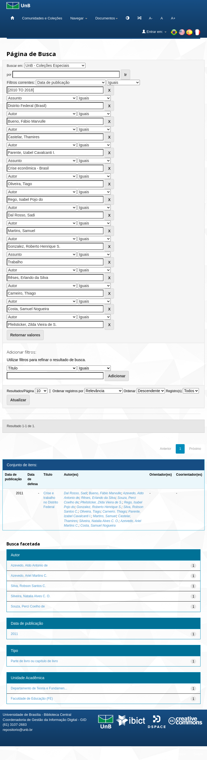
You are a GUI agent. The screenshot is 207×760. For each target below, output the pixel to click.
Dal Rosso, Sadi (75, 493)
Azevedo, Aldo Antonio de (29, 565)
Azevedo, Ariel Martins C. (29, 576)
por (9, 75)
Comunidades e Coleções (42, 18)
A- (151, 18)
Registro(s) (174, 391)
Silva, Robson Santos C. (28, 586)
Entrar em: (154, 31)
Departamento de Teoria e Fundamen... (39, 688)
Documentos (106, 18)
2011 (14, 634)
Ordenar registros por (68, 391)
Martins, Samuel (104, 516)
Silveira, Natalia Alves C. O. (99, 521)
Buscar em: (15, 66)
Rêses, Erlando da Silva (98, 498)
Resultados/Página (20, 391)
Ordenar (130, 391)
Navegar (78, 18)
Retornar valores (25, 335)
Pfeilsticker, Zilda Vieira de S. (101, 502)
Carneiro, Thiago (114, 511)
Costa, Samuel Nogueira (98, 525)
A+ (173, 18)
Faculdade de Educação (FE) (32, 698)
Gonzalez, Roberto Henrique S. (99, 507)
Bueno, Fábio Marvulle (105, 493)
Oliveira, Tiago (90, 511)
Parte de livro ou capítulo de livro (34, 661)
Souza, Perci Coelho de (28, 606)
